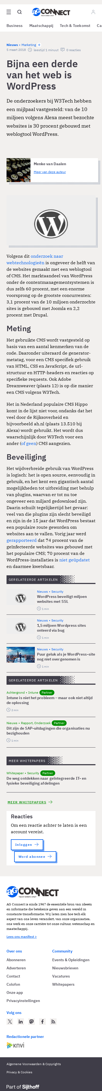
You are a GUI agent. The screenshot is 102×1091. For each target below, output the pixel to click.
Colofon (13, 984)
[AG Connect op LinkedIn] (20, 1021)
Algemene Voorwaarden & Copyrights (34, 1064)
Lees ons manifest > (22, 937)
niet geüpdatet (74, 560)
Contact (13, 976)
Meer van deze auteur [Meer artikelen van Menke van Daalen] (50, 172)
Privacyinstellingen (23, 1000)
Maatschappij (41, 25)
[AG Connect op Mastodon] (31, 1021)
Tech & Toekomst (75, 25)
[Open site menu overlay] (9, 12)
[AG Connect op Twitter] (10, 1021)
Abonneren (16, 959)
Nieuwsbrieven (65, 968)
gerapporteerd (22, 540)
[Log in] (93, 12)
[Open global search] (19, 12)
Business (15, 25)
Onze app (15, 992)
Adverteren (16, 968)
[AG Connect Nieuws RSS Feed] (53, 1021)
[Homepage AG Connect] (51, 12)
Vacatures (61, 976)
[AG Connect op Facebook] (42, 1021)
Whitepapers (63, 984)
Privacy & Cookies (19, 1072)
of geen (28, 443)
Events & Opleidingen (70, 959)
